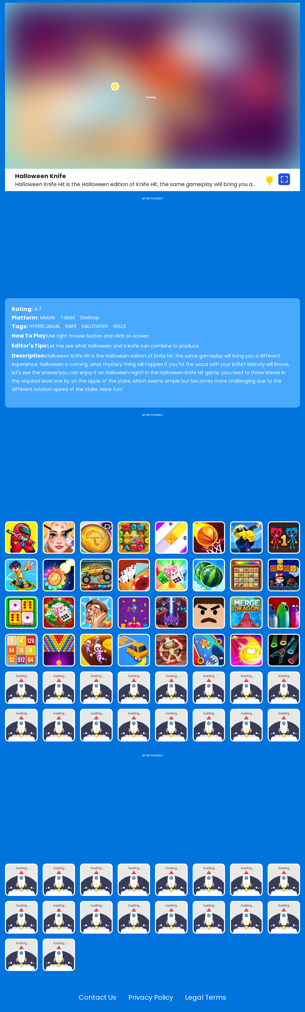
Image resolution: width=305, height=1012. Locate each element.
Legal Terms (205, 997)
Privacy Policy (150, 997)
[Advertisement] (152, 464)
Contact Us (97, 997)
